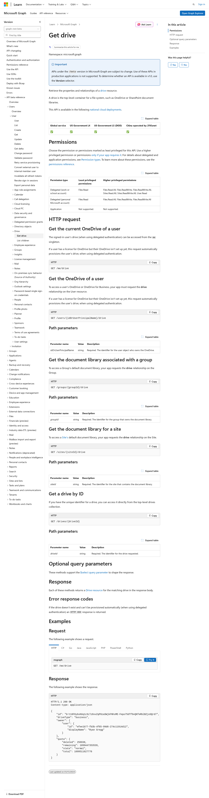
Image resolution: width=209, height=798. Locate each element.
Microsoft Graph (68, 24)
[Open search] (193, 4)
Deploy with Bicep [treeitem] (15, 83)
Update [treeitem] (18, 139)
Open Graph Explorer (192, 13)
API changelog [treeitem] (14, 50)
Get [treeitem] (16, 134)
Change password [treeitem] (23, 153)
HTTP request (176, 34)
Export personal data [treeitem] (24, 185)
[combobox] (22, 28)
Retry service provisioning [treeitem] (27, 162)
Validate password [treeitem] (23, 157)
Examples (174, 47)
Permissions (176, 30)
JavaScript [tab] (91, 647)
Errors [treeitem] (9, 92)
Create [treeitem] (17, 129)
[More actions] (157, 24)
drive (103, 90)
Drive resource (94, 590)
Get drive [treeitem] (21, 235)
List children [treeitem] (23, 240)
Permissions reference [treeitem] (17, 64)
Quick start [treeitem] (12, 55)
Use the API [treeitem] (12, 69)
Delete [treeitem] (17, 143)
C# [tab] (62, 647)
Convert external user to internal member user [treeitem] (26, 169)
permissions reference (61, 164)
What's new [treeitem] (12, 46)
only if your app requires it (106, 155)
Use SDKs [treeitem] (11, 74)
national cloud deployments (105, 109)
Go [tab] (70, 647)
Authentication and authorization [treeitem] (23, 59)
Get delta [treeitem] (19, 148)
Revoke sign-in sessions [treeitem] (26, 180)
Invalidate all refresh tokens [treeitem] (28, 175)
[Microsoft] (6, 4)
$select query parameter (94, 572)
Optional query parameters (183, 39)
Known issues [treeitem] (13, 87)
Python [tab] (129, 647)
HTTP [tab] (53, 647)
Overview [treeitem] (13, 101)
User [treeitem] (16, 120)
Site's (65, 437)
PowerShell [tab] (115, 647)
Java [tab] (79, 647)
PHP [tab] (103, 647)
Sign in (201, 4)
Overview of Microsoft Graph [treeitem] (21, 41)
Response (174, 43)
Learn (52, 24)
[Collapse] (40, 22)
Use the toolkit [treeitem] (14, 78)
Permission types (90, 159)
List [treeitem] (16, 125)
